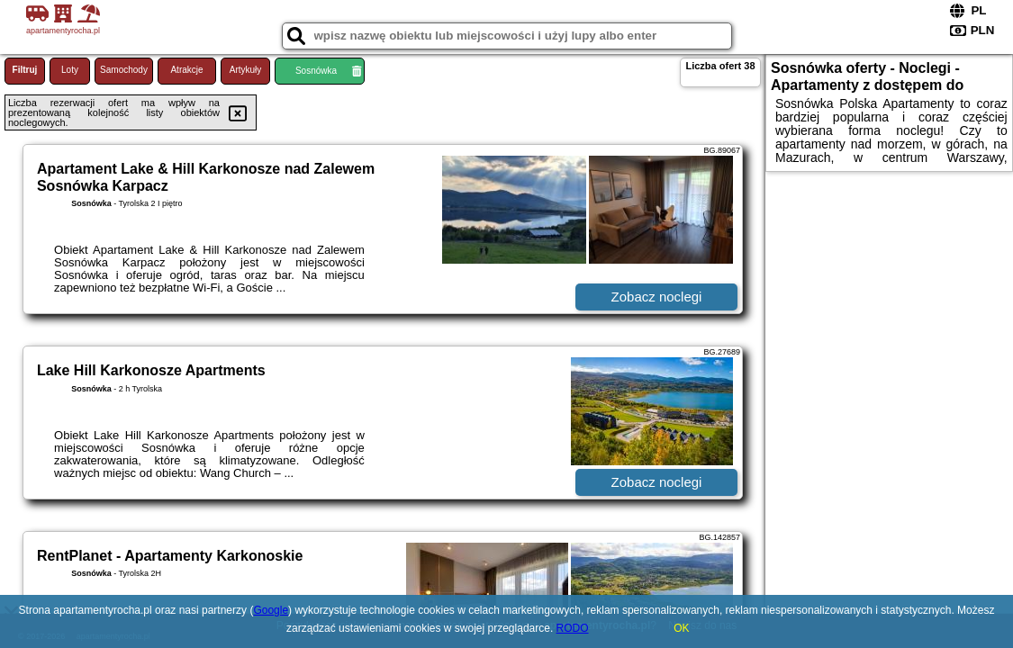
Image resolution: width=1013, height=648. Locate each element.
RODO (572, 628)
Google (270, 610)
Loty (69, 70)
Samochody (124, 70)
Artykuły (246, 70)
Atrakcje (186, 70)
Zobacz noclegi (656, 296)
